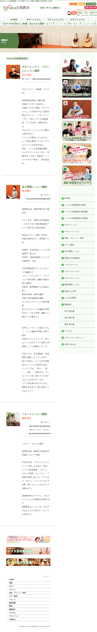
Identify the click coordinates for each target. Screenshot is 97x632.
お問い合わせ (69, 344)
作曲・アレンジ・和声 (17, 593)
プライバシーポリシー (73, 337)
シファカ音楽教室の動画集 (75, 211)
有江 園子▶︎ (69, 318)
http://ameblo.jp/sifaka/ (41, 79)
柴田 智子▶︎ (69, 324)
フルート (12, 599)
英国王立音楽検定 (71, 258)
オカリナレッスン (71, 278)
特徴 (10, 583)
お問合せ (12, 619)
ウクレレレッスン (71, 231)
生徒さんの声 (69, 291)
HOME (11, 580)
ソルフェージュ (70, 264)
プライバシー (14, 616)
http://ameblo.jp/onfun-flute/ (39, 433)
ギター (11, 586)
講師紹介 (12, 609)
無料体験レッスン (71, 284)
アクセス (12, 613)
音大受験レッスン (71, 251)
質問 (10, 606)
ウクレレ (12, 589)
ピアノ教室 (13, 596)
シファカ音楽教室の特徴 (74, 205)
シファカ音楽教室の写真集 (75, 218)
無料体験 (12, 603)
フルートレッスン (71, 271)
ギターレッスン (70, 225)
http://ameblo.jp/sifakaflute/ (39, 426)
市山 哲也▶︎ (69, 311)
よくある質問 (69, 298)
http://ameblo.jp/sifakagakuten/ (38, 199)
